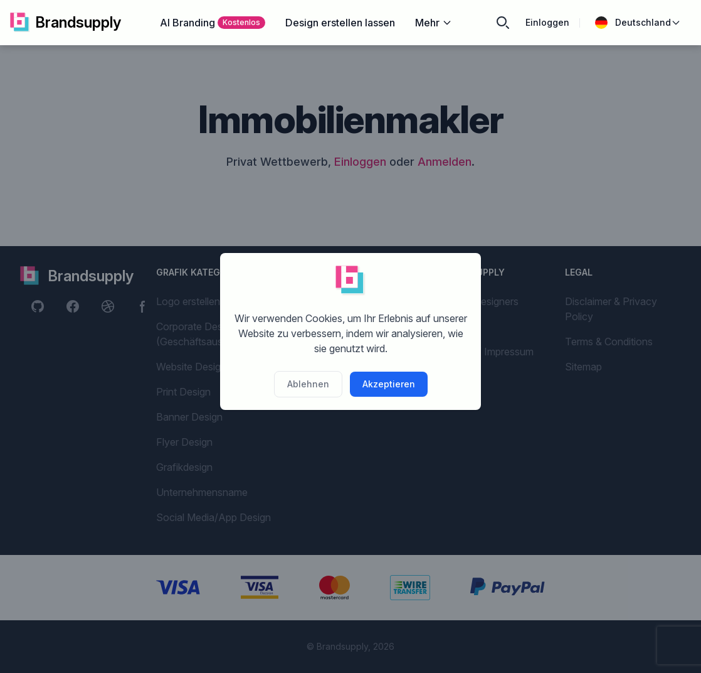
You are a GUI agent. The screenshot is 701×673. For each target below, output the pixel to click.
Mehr (433, 22)
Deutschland (638, 22)
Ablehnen (308, 384)
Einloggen (547, 22)
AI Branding (212, 22)
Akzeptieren (388, 384)
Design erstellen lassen (340, 22)
